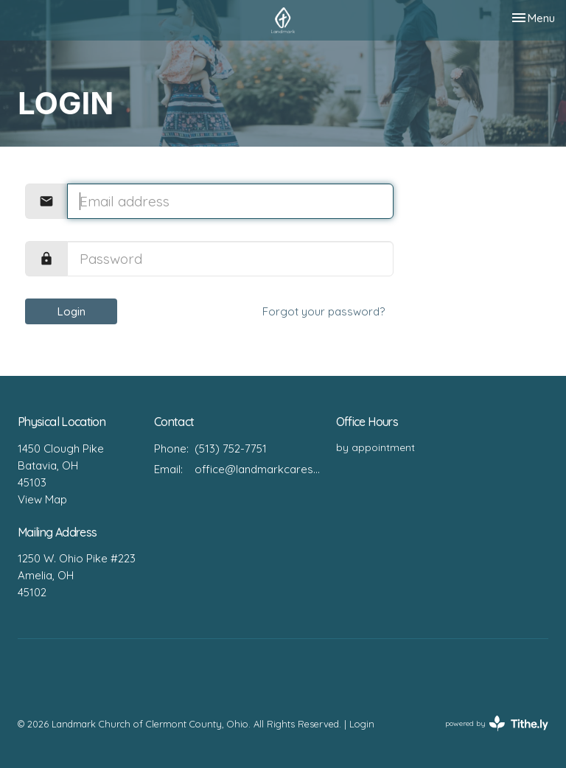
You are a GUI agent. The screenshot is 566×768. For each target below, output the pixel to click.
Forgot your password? (323, 311)
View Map (42, 499)
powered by (496, 723)
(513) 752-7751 (231, 448)
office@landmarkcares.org (258, 469)
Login (71, 311)
